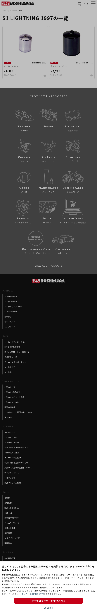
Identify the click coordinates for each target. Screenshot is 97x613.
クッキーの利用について (33, 594)
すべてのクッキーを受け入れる (48, 601)
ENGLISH (48, 607)
